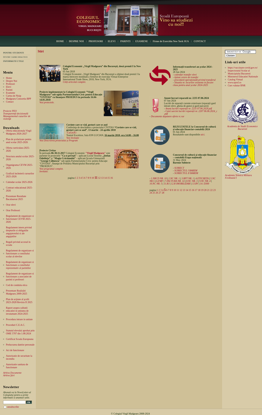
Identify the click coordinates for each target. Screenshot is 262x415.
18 (199, 190)
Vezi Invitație (72, 138)
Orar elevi (11, 204)
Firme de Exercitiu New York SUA (171, 41)
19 (202, 190)
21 (208, 190)
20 (205, 190)
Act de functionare (15, 350)
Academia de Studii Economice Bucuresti (242, 127)
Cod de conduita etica (16, 285)
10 (93, 178)
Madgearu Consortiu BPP (18, 98)
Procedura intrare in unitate (19, 319)
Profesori (10, 84)
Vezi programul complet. (51, 169)
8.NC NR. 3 (192, 181)
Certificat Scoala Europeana (19, 339)
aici (202, 134)
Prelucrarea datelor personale (20, 344)
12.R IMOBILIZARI (180, 183)
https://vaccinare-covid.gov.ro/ (243, 67)
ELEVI (111, 41)
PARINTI (125, 41)
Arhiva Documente (12, 373)
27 (160, 192)
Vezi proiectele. (46, 102)
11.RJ (166, 183)
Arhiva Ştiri (8, 375)
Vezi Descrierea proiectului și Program (58, 140)
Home (9, 78)
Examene (10, 93)
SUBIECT (179, 168)
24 (151, 192)
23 (214, 190)
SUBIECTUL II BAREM (186, 173)
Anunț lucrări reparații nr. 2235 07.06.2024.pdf (188, 108)
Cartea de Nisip (13, 95)
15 (108, 178)
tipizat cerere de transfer (186, 77)
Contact (10, 101)
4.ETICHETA (202, 178)
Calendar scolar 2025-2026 (19, 182)
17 (196, 190)
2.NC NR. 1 (174, 178)
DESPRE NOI (76, 41)
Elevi (8, 87)
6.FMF (159, 181)
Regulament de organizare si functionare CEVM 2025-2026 (20, 219)
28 (163, 192)
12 (99, 178)
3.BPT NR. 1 (187, 178)
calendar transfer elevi (185, 74)
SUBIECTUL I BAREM (185, 170)
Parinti (9, 90)
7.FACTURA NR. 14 (174, 181)
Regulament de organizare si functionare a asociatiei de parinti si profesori (20, 276)
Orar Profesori (13, 210)
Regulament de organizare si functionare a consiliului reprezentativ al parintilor (20, 265)
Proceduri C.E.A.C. (15, 325)
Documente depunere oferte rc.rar (167, 116)
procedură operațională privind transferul (195, 80)
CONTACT (200, 41)
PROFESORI (96, 41)
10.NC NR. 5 (156, 183)
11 (95, 177)
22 (211, 190)
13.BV (195, 183)
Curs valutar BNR (236, 85)
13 (102, 178)
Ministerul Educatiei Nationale (243, 76)
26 (157, 192)
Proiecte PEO (10, 111)
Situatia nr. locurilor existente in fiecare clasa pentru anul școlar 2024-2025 (193, 83)
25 (154, 192)
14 (105, 178)
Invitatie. (43, 171)
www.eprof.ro (234, 82)
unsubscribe (13, 407)
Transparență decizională (15, 113)
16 (111, 178)
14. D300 (204, 183)
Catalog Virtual (235, 79)
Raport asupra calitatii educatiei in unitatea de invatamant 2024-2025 (17, 311)
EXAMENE (141, 41)
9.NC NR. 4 (205, 181)
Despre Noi (11, 81)
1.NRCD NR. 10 (159, 178)
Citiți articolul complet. (74, 82)
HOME (60, 41)
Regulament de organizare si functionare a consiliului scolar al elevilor (20, 253)
